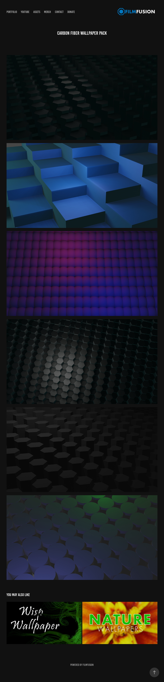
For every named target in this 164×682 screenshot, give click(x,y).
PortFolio (12, 12)
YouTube (25, 12)
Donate (71, 12)
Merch (47, 12)
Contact (59, 12)
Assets (36, 12)
